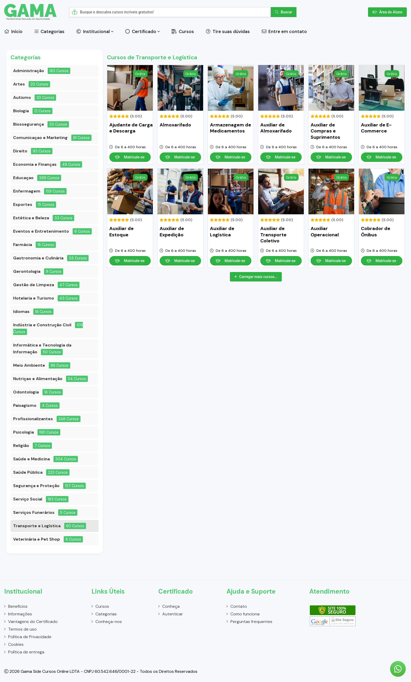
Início (13, 31)
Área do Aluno (387, 12)
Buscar (283, 12)
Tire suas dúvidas (228, 31)
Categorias (49, 31)
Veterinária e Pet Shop (36, 539)
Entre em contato (284, 31)
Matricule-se (130, 157)
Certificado (140, 31)
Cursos (183, 31)
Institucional (93, 31)
